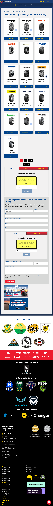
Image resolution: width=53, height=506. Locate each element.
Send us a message (9, 429)
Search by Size (5, 455)
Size (6, 209)
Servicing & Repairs (6, 475)
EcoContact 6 (41, 79)
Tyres (3, 451)
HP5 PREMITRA (41, 32)
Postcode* (7, 228)
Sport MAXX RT (11, 103)
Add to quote (9, 38)
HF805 (11, 150)
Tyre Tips (4, 460)
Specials (4, 482)
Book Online (5, 486)
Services (4, 467)
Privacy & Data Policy (10, 503)
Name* (7, 214)
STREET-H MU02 (26, 103)
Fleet (3, 488)
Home (6, 11)
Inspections (4, 473)
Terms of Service (42, 276)
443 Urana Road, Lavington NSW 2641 (10, 423)
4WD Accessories (6, 469)
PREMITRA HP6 (11, 56)
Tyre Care (4, 458)
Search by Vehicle (6, 453)
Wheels (4, 462)
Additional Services (6, 480)
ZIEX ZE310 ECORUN (11, 79)
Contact (4, 484)
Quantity (36, 209)
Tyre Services (5, 476)
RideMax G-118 (11, 127)
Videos (4, 493)
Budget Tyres (29, 455)
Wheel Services (5, 478)
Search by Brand (6, 456)
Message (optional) (9, 266)
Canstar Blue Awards (31, 453)
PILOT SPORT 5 (26, 56)
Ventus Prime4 (41, 127)
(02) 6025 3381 (8, 426)
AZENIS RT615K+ (42, 56)
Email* (7, 223)
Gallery (4, 491)
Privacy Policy (33, 276)
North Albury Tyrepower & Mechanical (26, 5)
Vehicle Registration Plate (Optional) (13, 261)
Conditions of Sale (18, 503)
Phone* (13, 218)
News (3, 489)
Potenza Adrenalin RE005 (26, 80)
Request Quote (10, 281)
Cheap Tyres (29, 456)
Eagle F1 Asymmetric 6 (26, 127)
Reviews (4, 495)
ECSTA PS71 (11, 32)
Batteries (4, 471)
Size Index (28, 451)
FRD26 (41, 103)
